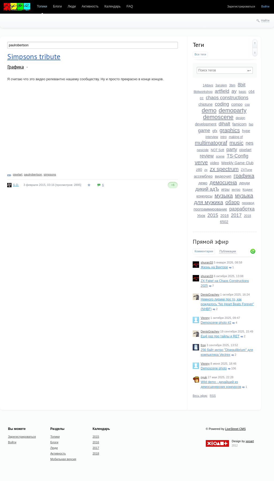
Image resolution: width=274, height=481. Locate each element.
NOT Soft (217, 150)
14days (208, 85)
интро (236, 190)
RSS (213, 395)
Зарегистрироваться (241, 6)
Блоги (57, 6)
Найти (265, 20)
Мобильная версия (63, 459)
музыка (224, 195)
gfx (215, 131)
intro (223, 137)
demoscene (218, 117)
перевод (248, 203)
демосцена (223, 182)
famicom (239, 124)
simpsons (50, 174)
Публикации (227, 251)
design (240, 118)
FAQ (130, 6)
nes (249, 143)
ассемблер (203, 176)
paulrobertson (33, 174)
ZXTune (246, 170)
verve (201, 162)
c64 (252, 91)
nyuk (204, 377)
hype (246, 131)
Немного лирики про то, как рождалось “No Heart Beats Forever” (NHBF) (227, 304)
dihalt (224, 124)
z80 (199, 169)
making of (236, 137)
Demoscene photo (214, 368)
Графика (15, 67)
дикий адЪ (207, 189)
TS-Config (237, 156)
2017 (236, 215)
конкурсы (204, 196)
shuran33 (207, 262)
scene (220, 156)
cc (202, 98)
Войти (265, 6)
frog (203, 345)
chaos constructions (227, 97)
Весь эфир (200, 395)
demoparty (232, 110)
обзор (232, 202)
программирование (210, 209)
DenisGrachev (210, 294)
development (205, 124)
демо (203, 183)
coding (222, 104)
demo (209, 110)
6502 (224, 222)
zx (206, 170)
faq (251, 124)
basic (242, 92)
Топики (42, 6)
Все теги (200, 54)
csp (247, 104)
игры (225, 189)
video (214, 163)
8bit (241, 84)
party (231, 149)
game (204, 130)
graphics (230, 130)
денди (244, 183)
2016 (224, 215)
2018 (247, 216)
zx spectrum (224, 169)
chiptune (206, 104)
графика (244, 176)
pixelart (245, 150)
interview (212, 137)
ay (234, 91)
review (207, 156)
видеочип (223, 176)
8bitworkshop (203, 92)
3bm (232, 85)
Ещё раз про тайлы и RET (220, 336)
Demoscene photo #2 (216, 323)
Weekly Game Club (237, 163)
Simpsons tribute (33, 56)
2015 (212, 215)
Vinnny (205, 317)
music (236, 143)
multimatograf (211, 143)
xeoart (250, 441)
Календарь (112, 6)
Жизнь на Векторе (214, 267)
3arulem (221, 85)
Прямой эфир (211, 241)
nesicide (202, 150)
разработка (242, 209)
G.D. (16, 184)
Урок (201, 215)
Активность (90, 6)
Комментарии (204, 251)
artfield (222, 91)
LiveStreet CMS (235, 428)
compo (236, 104)
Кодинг (248, 190)
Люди (72, 6)
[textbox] (225, 70)
